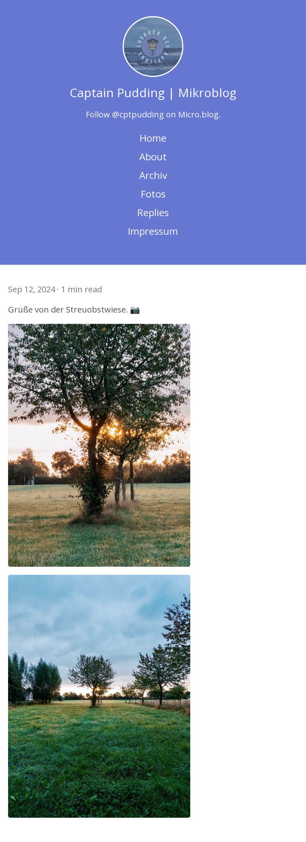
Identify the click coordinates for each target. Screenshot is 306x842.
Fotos (153, 193)
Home (153, 138)
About (153, 156)
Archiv (153, 175)
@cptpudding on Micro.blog (165, 114)
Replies (153, 212)
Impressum (153, 231)
